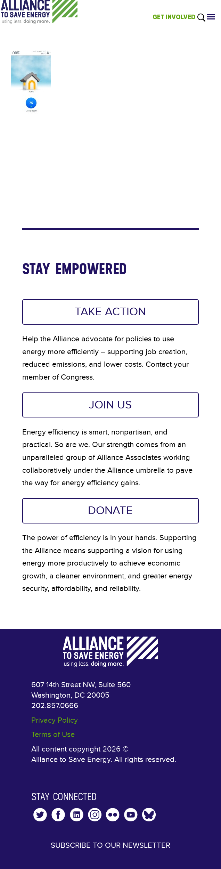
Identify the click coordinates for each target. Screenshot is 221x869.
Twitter (40, 814)
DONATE (110, 511)
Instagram (94, 814)
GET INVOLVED (174, 17)
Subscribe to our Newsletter (110, 845)
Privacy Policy (54, 720)
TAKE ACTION (110, 312)
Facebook (58, 814)
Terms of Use (53, 734)
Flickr (113, 814)
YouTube (131, 814)
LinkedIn (76, 814)
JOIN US (110, 405)
